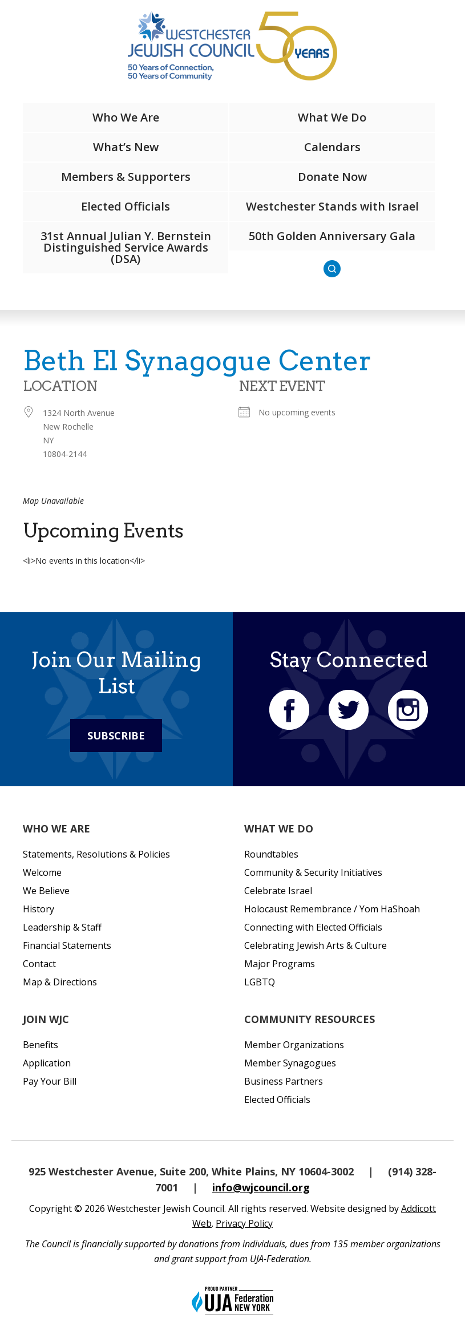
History (38, 909)
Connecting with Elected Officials (313, 927)
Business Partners (283, 1081)
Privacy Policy (244, 1223)
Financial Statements (67, 945)
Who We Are (125, 117)
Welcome (42, 872)
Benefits (40, 1044)
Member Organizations (294, 1044)
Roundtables (271, 854)
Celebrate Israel (278, 890)
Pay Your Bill (49, 1081)
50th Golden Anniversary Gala (332, 236)
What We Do (332, 117)
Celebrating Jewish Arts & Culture (315, 945)
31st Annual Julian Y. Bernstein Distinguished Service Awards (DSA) (126, 247)
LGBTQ (259, 982)
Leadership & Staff (62, 927)
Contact (39, 963)
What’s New (126, 147)
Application (47, 1063)
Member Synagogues (290, 1063)
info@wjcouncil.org (261, 1187)
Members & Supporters (126, 176)
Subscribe (116, 735)
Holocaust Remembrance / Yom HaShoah (332, 909)
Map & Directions (60, 982)
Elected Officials (125, 206)
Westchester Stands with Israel (332, 206)
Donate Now (332, 176)
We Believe (46, 890)
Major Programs (279, 963)
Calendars (332, 147)
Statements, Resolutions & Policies (96, 854)
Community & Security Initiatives (313, 872)
